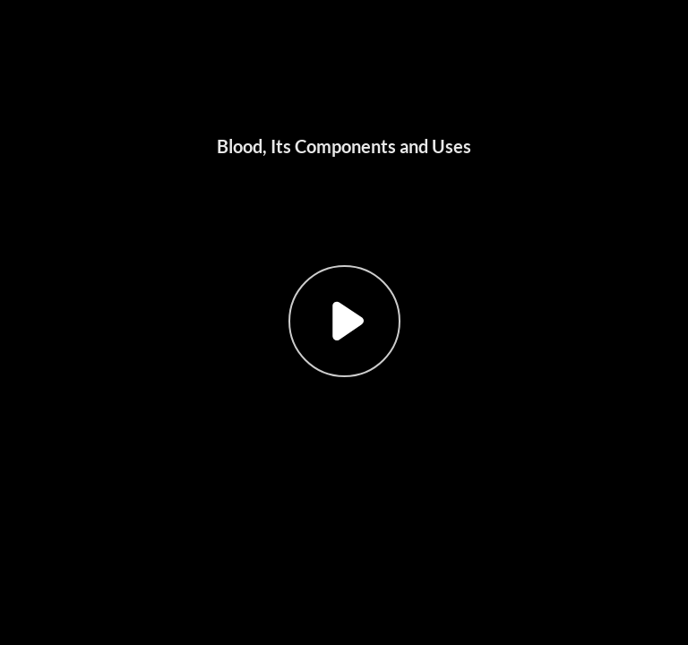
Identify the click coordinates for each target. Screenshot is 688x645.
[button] (344, 322)
